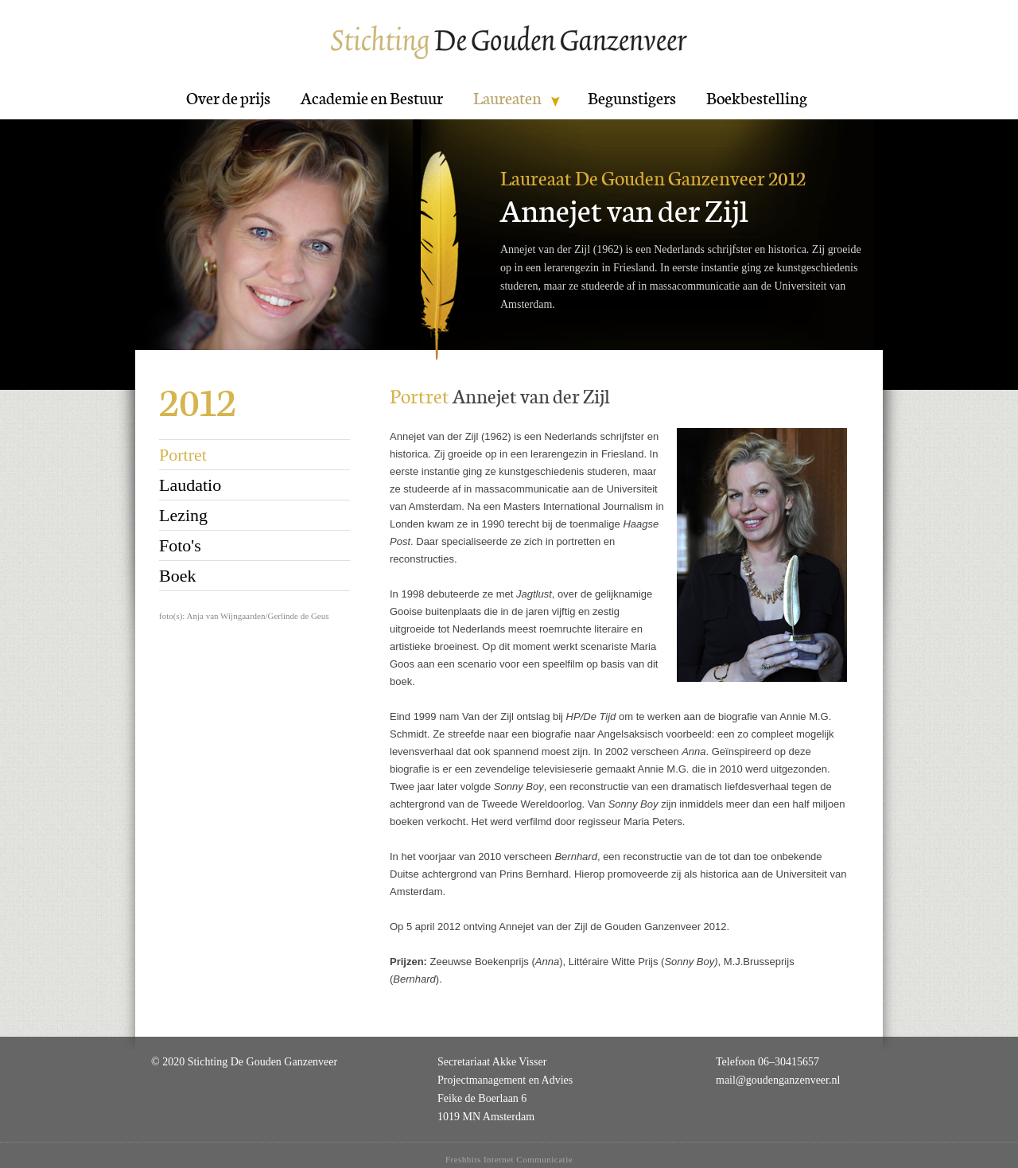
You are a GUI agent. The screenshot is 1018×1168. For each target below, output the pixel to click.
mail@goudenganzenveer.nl (778, 1080)
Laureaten (507, 98)
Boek (177, 576)
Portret (183, 455)
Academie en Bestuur (372, 98)
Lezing (183, 515)
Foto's (180, 545)
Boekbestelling (756, 98)
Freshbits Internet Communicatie (509, 1159)
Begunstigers (632, 98)
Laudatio (190, 485)
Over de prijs (228, 98)
